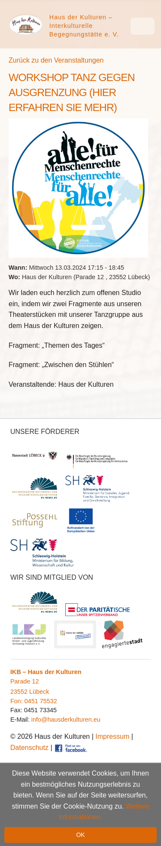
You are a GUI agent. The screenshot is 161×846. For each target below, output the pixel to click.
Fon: (17, 701)
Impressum (112, 736)
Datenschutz (29, 747)
